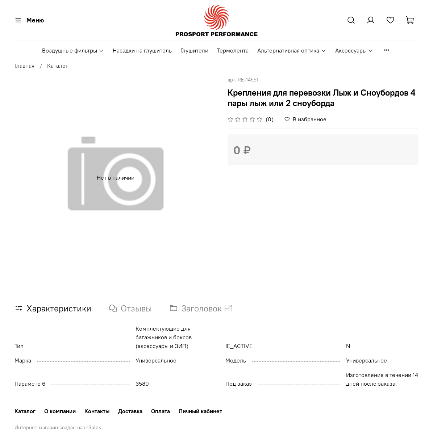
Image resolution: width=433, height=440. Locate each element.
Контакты (96, 411)
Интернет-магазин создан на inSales (57, 427)
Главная (24, 65)
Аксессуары (354, 50)
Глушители (194, 50)
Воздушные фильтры (73, 50)
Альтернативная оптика (291, 50)
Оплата (160, 411)
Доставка (130, 411)
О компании (60, 411)
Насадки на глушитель (142, 50)
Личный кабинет (200, 411)
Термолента (233, 50)
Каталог (57, 65)
